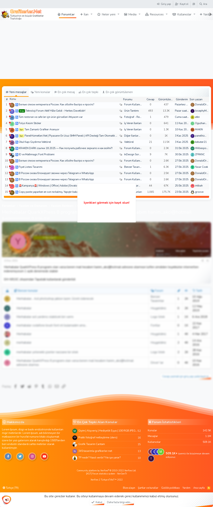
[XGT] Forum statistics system (106, 473)
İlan (86, 14)
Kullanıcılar (184, 14)
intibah (199, 185)
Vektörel (129, 142)
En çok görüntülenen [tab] (117, 92)
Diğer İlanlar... (132, 136)
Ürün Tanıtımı (131, 111)
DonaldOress (203, 104)
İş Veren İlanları (133, 123)
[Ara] (203, 4)
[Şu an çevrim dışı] (10, 104)
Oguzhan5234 (203, 123)
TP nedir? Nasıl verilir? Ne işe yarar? (99, 457)
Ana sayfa (199, 488)
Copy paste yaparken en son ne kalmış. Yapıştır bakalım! (50, 192)
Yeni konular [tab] (40, 92)
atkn (197, 117)
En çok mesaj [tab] (64, 92)
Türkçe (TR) (11, 488)
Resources (157, 14)
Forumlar (68, 14)
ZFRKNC (200, 154)
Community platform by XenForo (106, 470)
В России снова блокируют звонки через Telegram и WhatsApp (56, 173)
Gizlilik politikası (170, 488)
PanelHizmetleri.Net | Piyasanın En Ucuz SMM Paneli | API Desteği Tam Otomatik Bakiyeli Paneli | (79, 136)
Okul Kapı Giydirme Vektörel (35, 142)
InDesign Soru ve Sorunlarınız (141, 154)
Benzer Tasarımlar (134, 167)
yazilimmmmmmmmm (17, 218)
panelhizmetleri (204, 136)
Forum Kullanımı (133, 104)
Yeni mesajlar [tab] (16, 92)
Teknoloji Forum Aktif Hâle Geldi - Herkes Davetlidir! (55, 111)
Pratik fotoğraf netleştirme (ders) (97, 437)
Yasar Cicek (201, 167)
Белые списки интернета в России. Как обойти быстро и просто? (56, 104)
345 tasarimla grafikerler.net (95, 451)
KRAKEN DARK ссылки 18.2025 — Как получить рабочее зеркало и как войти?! (65, 148)
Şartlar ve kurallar (148, 488)
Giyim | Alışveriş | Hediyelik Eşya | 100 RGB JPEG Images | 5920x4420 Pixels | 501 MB (108, 430)
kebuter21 (201, 142)
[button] (91, 14)
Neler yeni (108, 14)
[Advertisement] (106, 49)
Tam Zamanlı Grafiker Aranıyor (42, 129)
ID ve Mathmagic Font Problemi (36, 154)
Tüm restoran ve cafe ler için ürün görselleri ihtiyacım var (51, 117)
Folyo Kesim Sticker (30, 123)
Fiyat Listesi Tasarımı (30, 167)
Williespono (202, 148)
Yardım (186, 488)
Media (132, 14)
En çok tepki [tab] (88, 92)
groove (199, 192)
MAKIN (199, 129)
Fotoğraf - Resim (134, 117)
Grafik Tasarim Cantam (91, 444)
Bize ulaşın (129, 488)
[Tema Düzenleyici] (193, 4)
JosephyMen (202, 111)
